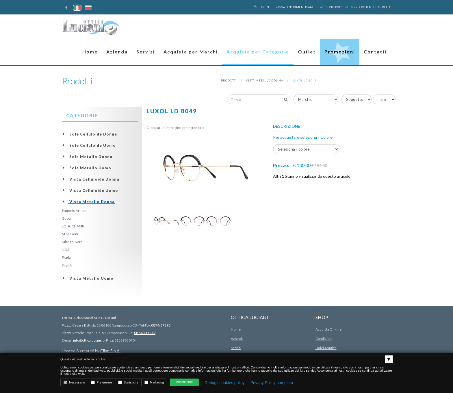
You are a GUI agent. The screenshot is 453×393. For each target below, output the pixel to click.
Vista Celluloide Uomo (90, 190)
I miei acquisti (326, 348)
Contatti (375, 51)
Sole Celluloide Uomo (89, 145)
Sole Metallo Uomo (86, 168)
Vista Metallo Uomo (88, 278)
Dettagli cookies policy (225, 382)
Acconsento (184, 382)
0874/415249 (144, 333)
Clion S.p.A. (110, 350)
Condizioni (323, 338)
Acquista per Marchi (191, 51)
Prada (66, 257)
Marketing (154, 382)
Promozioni (339, 51)
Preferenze (101, 382)
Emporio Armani (74, 210)
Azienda (117, 51)
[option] (167, 221)
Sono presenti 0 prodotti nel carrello (355, 7)
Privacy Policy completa (271, 382)
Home (90, 51)
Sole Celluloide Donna (89, 134)
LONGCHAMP (73, 226)
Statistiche (128, 382)
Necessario (74, 382)
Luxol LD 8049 (304, 80)
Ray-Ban (68, 265)
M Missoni (70, 234)
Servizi (145, 51)
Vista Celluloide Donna (90, 179)
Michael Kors (72, 242)
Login (261, 7)
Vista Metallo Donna (264, 80)
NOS (65, 249)
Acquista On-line (328, 329)
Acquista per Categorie (257, 51)
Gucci (66, 218)
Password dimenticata (294, 7)
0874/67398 (160, 325)
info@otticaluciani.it (88, 340)
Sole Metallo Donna (87, 156)
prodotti (229, 80)
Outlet (307, 51)
